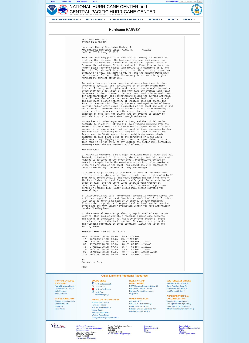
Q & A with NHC (135, 301)
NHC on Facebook (101, 284)
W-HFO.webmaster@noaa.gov (119, 334)
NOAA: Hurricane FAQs (138, 306)
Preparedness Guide (100, 302)
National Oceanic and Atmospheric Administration (98, 14)
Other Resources (138, 299)
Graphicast (59, 306)
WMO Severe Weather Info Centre (179, 309)
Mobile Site (66, 2)
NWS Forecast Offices (179, 281)
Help (146, 330)
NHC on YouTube (100, 289)
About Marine (60, 309)
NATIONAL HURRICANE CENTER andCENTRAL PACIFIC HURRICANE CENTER (112, 9)
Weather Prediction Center (176, 283)
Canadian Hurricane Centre (177, 301)
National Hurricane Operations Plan (142, 309)
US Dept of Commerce (84, 326)
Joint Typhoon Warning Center (178, 304)
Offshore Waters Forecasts (65, 301)
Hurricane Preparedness (106, 300)
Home (53, 2)
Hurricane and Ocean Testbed (140, 288)
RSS (95, 2)
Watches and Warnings (100, 307)
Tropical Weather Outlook (64, 288)
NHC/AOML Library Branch (139, 304)
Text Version (82, 2)
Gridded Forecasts (62, 304)
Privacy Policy (184, 326)
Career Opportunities (187, 334)
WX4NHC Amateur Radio (138, 311)
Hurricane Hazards (99, 305)
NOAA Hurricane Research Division (142, 286)
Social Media (99, 281)
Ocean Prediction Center (176, 288)
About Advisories (61, 294)
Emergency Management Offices (104, 318)
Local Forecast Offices (175, 291)
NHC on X (97, 287)
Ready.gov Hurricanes (100, 312)
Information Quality (151, 328)
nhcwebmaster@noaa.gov (86, 338)
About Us (182, 332)
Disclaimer (148, 326)
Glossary (147, 332)
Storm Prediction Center (176, 286)
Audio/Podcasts (60, 291)
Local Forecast (172, 2)
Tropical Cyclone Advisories (65, 286)
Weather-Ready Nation (100, 315)
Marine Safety (97, 310)
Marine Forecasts (64, 299)
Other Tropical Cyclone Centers (178, 306)
